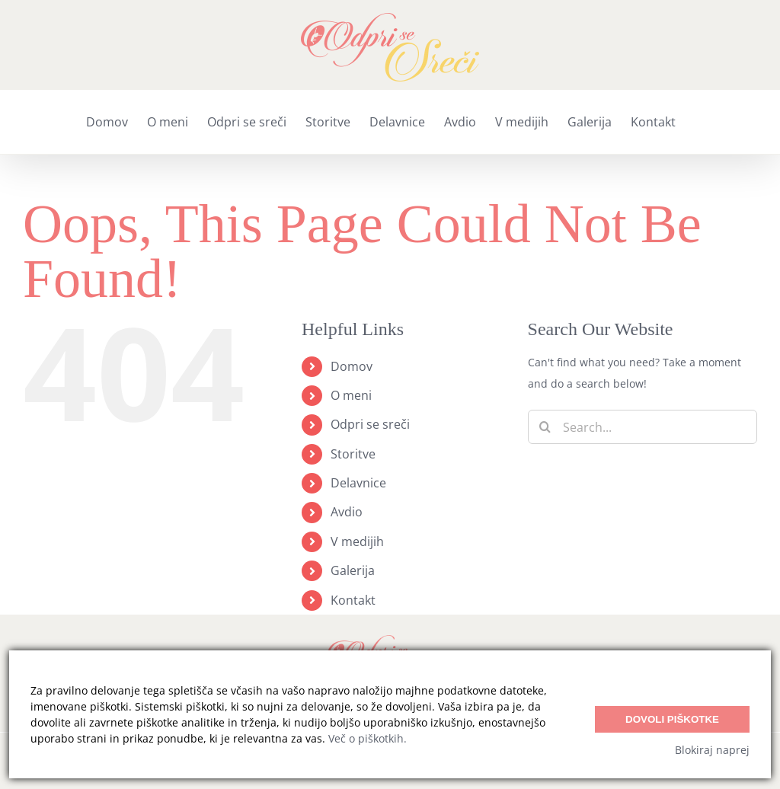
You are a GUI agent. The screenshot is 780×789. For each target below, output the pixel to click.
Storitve (353, 454)
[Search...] (642, 427)
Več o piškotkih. (367, 738)
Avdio (347, 511)
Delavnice (358, 482)
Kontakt (353, 600)
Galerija (353, 570)
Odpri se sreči (370, 424)
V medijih (357, 541)
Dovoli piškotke (672, 719)
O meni (351, 395)
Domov (351, 366)
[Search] (545, 427)
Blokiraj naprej (712, 750)
